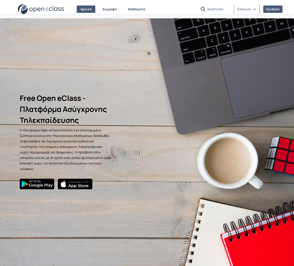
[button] (246, 9)
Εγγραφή (110, 9)
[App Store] (75, 184)
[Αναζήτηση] (218, 9)
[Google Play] (37, 184)
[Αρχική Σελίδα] (41, 9)
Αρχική (86, 9)
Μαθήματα (136, 9)
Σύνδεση (273, 9)
